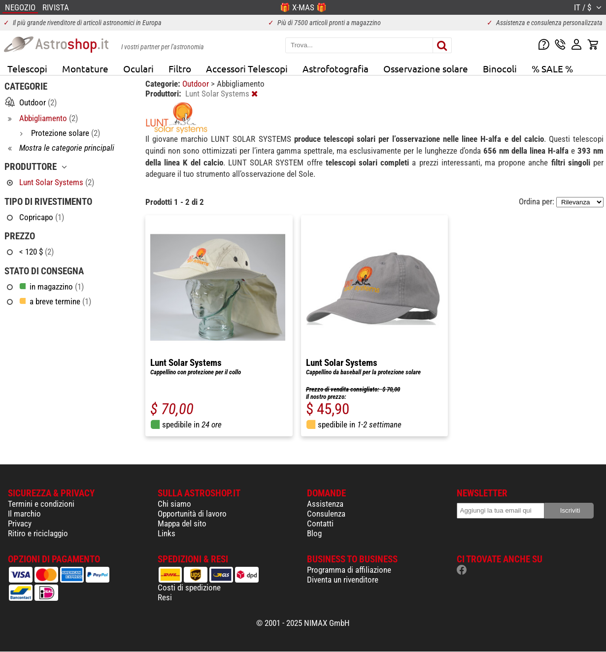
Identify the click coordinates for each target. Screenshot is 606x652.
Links (166, 533)
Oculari (138, 68)
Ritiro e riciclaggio (38, 533)
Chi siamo (174, 504)
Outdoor (196, 84)
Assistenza (325, 504)
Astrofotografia (336, 68)
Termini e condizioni (41, 504)
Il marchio (24, 514)
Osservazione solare (425, 68)
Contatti (320, 523)
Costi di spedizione (189, 587)
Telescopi (27, 68)
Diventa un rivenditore (342, 580)
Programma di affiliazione (349, 570)
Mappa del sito (182, 523)
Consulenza (326, 514)
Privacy (20, 523)
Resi (165, 597)
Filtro (179, 68)
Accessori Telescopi (247, 68)
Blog (314, 533)
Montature (85, 68)
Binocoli (500, 68)
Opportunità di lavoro (192, 514)
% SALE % (552, 68)
